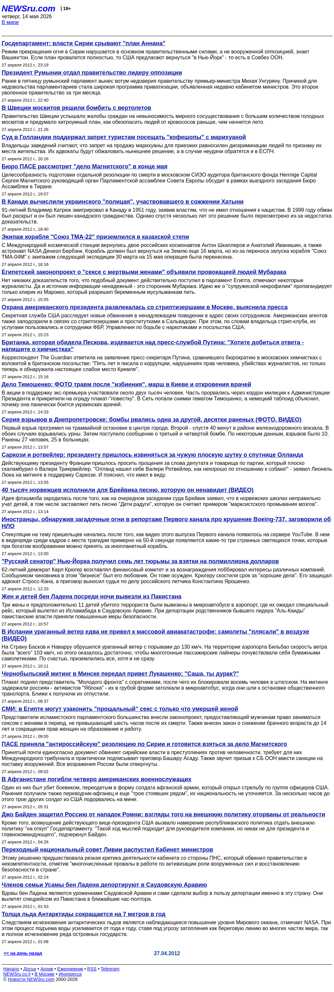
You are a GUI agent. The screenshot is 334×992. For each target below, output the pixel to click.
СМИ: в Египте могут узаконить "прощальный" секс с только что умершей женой (120, 709)
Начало (11, 968)
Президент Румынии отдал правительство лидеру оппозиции (92, 72)
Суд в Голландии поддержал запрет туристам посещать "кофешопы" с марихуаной (124, 137)
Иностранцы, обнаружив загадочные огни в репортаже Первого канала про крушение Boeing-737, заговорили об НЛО (166, 522)
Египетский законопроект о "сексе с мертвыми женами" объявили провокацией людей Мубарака (144, 272)
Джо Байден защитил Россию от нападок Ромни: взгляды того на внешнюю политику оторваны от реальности (163, 814)
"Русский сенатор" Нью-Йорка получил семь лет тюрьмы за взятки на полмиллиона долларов (140, 561)
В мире (10, 22)
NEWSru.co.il (16, 974)
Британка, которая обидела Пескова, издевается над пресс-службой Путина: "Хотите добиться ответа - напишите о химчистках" (153, 345)
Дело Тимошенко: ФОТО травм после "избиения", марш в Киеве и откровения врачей (126, 384)
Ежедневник (70, 968)
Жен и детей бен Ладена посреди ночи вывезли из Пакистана (91, 596)
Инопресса (70, 974)
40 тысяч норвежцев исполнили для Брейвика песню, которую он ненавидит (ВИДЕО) (127, 490)
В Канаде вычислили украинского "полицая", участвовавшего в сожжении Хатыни (123, 201)
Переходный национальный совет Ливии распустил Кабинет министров (107, 849)
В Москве (44, 974)
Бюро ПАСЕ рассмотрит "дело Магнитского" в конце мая (84, 166)
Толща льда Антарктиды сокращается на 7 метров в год (83, 914)
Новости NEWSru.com (31, 979)
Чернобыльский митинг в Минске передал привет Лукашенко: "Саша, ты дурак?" (120, 673)
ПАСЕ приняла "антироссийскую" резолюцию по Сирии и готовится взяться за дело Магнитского (144, 744)
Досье (29, 968)
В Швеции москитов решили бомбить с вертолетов (76, 108)
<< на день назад (23, 953)
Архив (46, 968)
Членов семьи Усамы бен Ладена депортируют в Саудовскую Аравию (104, 885)
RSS (92, 968)
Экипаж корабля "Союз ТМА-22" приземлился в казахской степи (95, 237)
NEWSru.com (28, 8)
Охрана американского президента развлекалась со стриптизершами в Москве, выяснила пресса (145, 307)
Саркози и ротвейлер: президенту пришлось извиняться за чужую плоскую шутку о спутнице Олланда (152, 455)
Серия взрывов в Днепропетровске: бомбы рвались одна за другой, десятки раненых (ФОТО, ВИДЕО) (151, 419)
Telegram (110, 968)
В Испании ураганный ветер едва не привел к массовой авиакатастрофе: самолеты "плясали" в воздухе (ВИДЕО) (155, 635)
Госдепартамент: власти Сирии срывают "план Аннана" (83, 43)
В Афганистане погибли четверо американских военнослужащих (96, 779)
